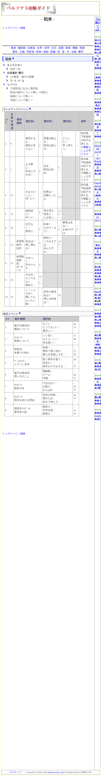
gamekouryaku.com (55, 772)
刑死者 (30, 51)
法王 (53, 47)
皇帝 (46, 47)
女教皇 (31, 47)
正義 (22, 51)
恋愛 (61, 47)
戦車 (22, 27)
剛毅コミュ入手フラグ (86, 151)
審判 (80, 51)
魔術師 (22, 47)
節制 (45, 51)
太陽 (73, 51)
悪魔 (52, 51)
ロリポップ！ (16, 772)
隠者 (82, 47)
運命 (15, 51)
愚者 (13, 47)
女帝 (39, 47)
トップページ (10, 27)
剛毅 (75, 47)
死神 (38, 51)
